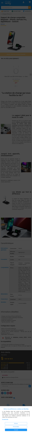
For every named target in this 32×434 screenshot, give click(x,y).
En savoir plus (5, 419)
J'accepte (16, 429)
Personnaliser (16, 426)
